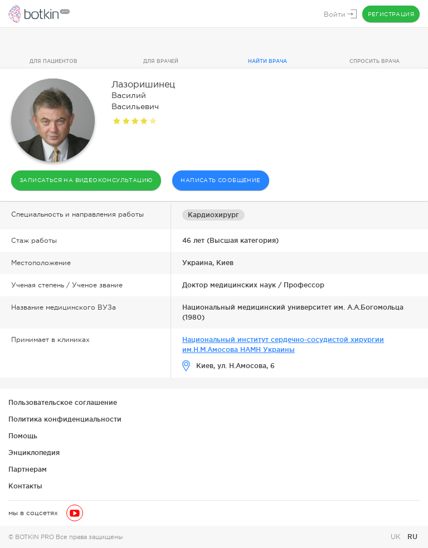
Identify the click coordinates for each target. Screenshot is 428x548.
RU (412, 536)
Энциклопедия (34, 452)
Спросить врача (374, 61)
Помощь (22, 435)
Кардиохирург (213, 214)
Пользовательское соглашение (62, 402)
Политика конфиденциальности (64, 419)
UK (397, 537)
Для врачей (160, 61)
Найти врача (267, 61)
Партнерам (27, 469)
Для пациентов (53, 61)
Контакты (25, 486)
